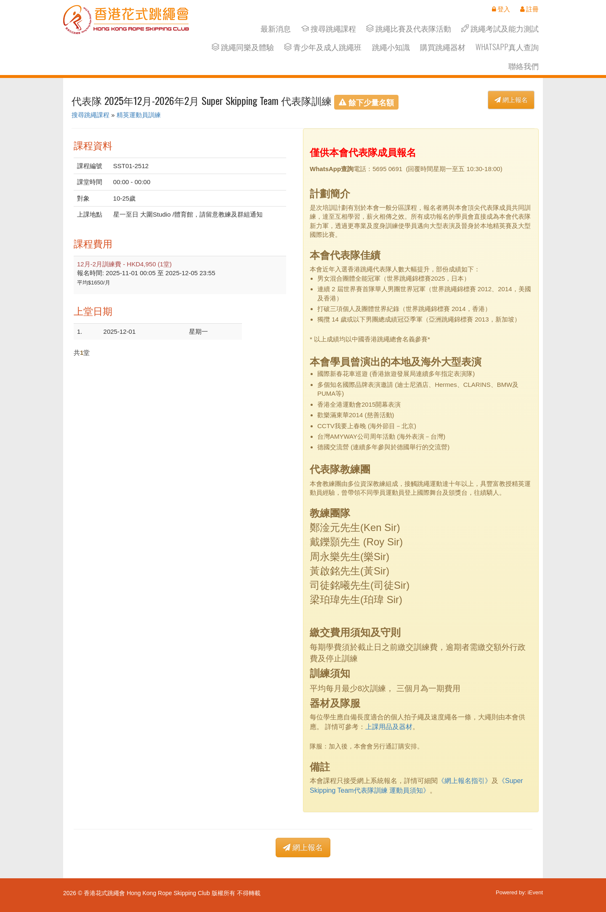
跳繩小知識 (391, 47)
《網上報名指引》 (465, 780)
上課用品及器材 (388, 726)
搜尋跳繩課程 (328, 28)
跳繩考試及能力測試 (500, 28)
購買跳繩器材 (442, 47)
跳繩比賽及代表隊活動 (408, 28)
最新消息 (275, 28)
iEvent (535, 892)
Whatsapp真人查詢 (507, 47)
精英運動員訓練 (139, 114)
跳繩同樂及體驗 (243, 47)
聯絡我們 (523, 66)
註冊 (529, 9)
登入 (501, 9)
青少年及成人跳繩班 (322, 47)
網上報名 (511, 99)
